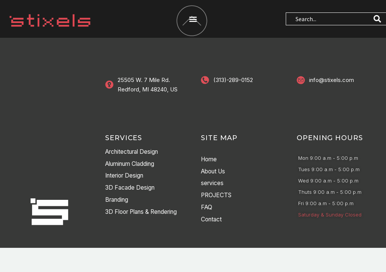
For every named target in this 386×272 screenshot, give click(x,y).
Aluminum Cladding (132, 164)
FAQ (207, 208)
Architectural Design (134, 152)
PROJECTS (217, 196)
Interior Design (126, 176)
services (212, 184)
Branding (118, 200)
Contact (212, 220)
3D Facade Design (131, 188)
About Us (214, 172)
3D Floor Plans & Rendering (145, 212)
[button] (193, 19)
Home (209, 160)
